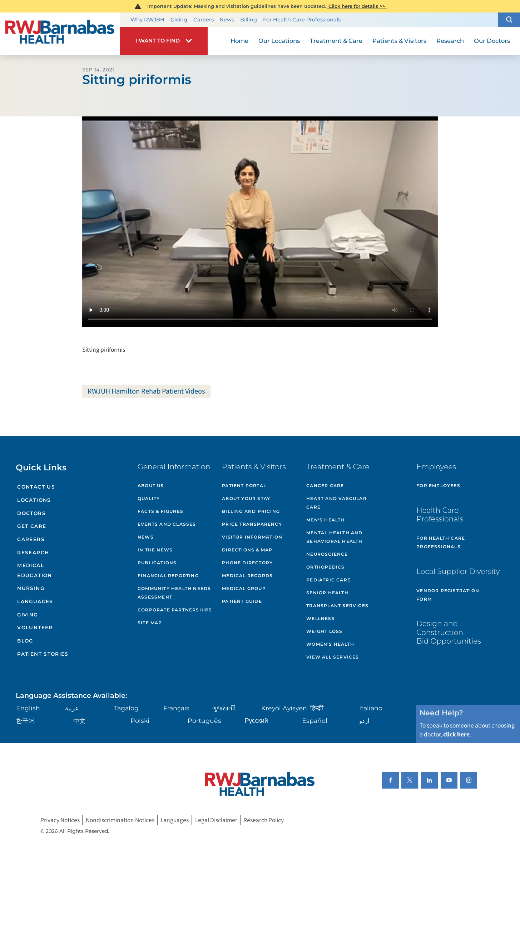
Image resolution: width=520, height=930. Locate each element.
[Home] (60, 34)
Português (204, 720)
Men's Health (325, 519)
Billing (248, 20)
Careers (203, 20)
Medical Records (247, 575)
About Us (151, 485)
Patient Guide (242, 601)
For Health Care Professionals (302, 20)
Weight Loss (324, 631)
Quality (149, 498)
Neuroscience (327, 554)
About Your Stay (246, 498)
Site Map (150, 622)
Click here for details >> (357, 6)
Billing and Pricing (251, 511)
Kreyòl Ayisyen (284, 708)
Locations (34, 500)
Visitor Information (252, 537)
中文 (79, 720)
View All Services (332, 657)
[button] (509, 19)
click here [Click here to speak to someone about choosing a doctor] (456, 734)
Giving (178, 20)
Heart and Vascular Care (336, 503)
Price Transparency (252, 524)
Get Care (31, 526)
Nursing (30, 588)
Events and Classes (167, 524)
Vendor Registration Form (447, 595)
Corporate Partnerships (175, 609)
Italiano (370, 708)
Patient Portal (244, 485)
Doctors (31, 513)
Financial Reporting (168, 575)
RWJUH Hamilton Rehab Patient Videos (146, 391)
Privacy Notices (60, 819)
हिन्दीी (317, 708)
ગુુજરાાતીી (224, 708)
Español (314, 720)
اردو (364, 720)
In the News (155, 549)
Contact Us (36, 487)
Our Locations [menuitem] (279, 40)
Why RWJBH (147, 20)
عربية (72, 708)
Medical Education (34, 570)
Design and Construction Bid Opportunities (448, 632)
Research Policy (263, 819)
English (28, 708)
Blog (25, 641)
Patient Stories (42, 654)
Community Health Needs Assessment (174, 593)
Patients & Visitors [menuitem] (399, 40)
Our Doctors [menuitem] (492, 40)
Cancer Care (325, 485)
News (226, 20)
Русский (256, 720)
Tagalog (126, 708)
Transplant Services (337, 605)
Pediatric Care (328, 579)
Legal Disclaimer (216, 819)
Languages (35, 601)
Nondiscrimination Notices (120, 819)
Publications (157, 562)
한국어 (25, 720)
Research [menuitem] (450, 40)
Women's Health (330, 644)
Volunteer (35, 627)
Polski (139, 720)
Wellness (320, 618)
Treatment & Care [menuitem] (336, 40)
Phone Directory (247, 562)
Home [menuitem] (239, 40)
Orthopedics (325, 567)
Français (176, 708)
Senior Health (327, 592)
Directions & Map (247, 549)
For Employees (438, 485)
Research (33, 552)
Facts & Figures (160, 511)
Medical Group (244, 588)
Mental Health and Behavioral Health (334, 537)
